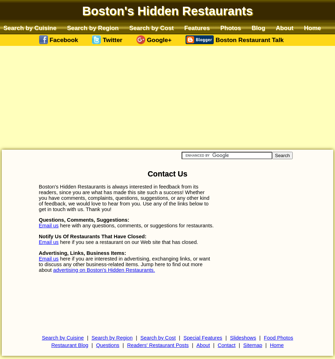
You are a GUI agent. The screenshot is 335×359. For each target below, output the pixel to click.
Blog (259, 27)
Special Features (202, 338)
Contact (227, 345)
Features (197, 27)
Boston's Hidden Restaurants (167, 11)
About (284, 27)
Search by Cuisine (30, 27)
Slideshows (243, 338)
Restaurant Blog (69, 345)
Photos (230, 27)
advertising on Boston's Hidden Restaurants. (104, 270)
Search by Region (92, 27)
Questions (107, 345)
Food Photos (278, 338)
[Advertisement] (167, 97)
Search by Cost (151, 27)
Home (312, 27)
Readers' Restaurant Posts (158, 345)
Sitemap (252, 345)
